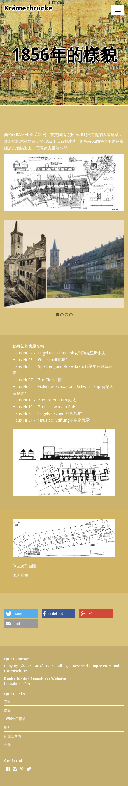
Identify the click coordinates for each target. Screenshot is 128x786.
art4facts (42, 665)
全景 (7, 744)
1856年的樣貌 (14, 718)
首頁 (7, 701)
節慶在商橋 (12, 736)
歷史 (7, 710)
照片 (7, 727)
